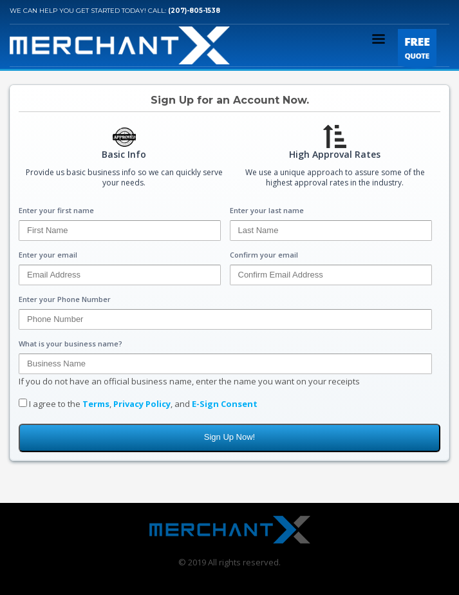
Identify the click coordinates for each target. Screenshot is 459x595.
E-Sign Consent (225, 404)
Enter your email (48, 255)
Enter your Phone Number (65, 299)
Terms (95, 404)
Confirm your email (264, 255)
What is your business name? (70, 343)
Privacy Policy (142, 404)
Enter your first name (56, 210)
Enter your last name (267, 210)
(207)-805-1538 (194, 10)
